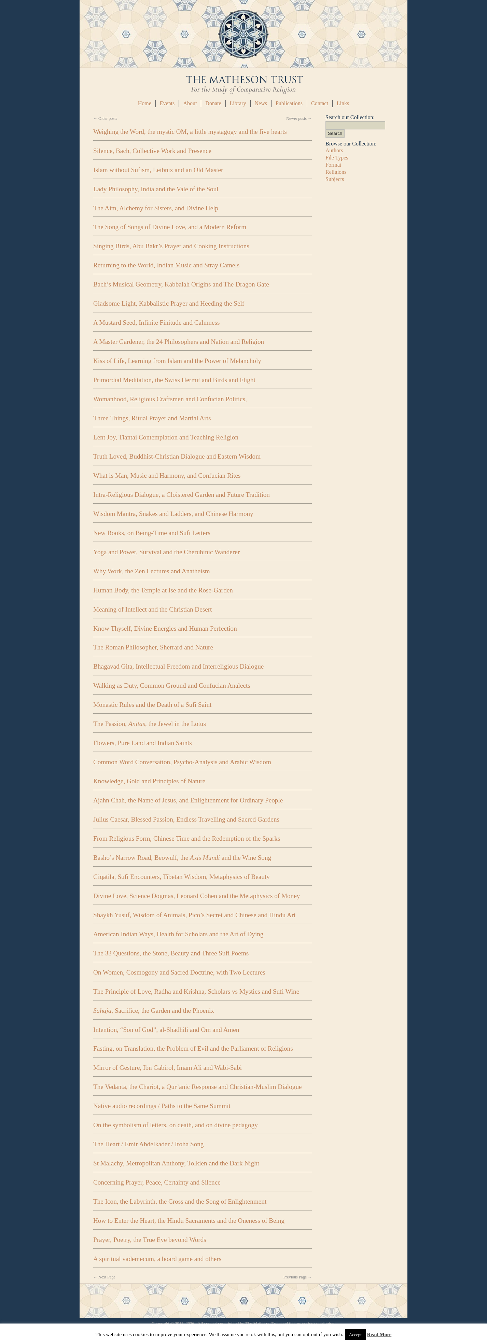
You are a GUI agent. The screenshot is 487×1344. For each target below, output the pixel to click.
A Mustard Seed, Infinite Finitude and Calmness (156, 322)
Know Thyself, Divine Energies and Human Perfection (165, 628)
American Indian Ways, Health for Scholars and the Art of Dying (178, 934)
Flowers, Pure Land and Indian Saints (142, 742)
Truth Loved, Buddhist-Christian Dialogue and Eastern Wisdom (177, 456)
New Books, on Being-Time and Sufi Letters (151, 532)
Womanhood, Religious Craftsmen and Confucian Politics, (170, 399)
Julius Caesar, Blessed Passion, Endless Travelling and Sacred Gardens (186, 819)
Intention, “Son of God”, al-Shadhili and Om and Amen (166, 1029)
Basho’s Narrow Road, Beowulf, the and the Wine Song (182, 857)
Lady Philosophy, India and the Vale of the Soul (156, 189)
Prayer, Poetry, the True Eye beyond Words (149, 1239)
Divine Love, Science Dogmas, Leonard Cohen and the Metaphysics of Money (196, 895)
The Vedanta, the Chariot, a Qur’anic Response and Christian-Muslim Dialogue (197, 1086)
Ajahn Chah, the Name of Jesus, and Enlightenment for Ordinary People (188, 800)
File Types (336, 157)
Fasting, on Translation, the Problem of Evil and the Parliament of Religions (193, 1048)
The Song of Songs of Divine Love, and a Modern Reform (169, 226)
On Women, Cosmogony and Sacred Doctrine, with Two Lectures (179, 972)
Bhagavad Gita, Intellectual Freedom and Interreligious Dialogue (178, 666)
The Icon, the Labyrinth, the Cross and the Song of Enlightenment (179, 1201)
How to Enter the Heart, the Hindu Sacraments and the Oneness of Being (188, 1220)
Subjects (334, 179)
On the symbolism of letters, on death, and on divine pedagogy (175, 1125)
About (190, 103)
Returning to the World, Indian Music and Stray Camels (166, 265)
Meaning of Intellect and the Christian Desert (152, 609)
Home (144, 103)
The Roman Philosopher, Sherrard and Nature (153, 647)
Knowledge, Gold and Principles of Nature (149, 781)
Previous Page (297, 1277)
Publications (289, 103)
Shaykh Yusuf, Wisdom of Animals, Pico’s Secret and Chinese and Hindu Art (194, 915)
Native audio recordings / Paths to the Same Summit (162, 1105)
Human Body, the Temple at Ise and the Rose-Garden (163, 590)
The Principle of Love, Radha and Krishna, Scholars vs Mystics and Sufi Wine (196, 991)
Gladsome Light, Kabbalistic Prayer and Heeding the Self (168, 303)
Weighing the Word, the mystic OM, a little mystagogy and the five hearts (190, 131)
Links (343, 103)
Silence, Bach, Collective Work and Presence (152, 150)
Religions (335, 172)
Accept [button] (355, 1334)
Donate (213, 103)
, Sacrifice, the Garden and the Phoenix (153, 1010)
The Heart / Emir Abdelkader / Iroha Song (148, 1144)
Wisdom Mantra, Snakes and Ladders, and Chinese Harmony (173, 513)
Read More (379, 1334)
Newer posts (299, 118)
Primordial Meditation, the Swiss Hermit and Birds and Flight (174, 379)
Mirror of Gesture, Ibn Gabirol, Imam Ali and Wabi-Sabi (167, 1067)
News (261, 103)
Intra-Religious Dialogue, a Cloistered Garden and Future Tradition (181, 494)
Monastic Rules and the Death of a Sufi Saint (152, 704)
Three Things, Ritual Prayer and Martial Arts (152, 418)
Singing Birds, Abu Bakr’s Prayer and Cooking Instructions (171, 246)
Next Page (104, 1277)
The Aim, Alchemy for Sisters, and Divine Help (155, 208)
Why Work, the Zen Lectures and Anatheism (151, 571)
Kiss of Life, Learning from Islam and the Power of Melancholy (177, 360)
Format (333, 165)
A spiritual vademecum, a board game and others (157, 1258)
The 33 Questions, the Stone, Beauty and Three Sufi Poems (171, 953)
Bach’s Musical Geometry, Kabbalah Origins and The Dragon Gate (181, 284)
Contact (319, 103)
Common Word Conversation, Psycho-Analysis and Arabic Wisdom (182, 762)
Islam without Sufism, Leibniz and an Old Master (158, 169)
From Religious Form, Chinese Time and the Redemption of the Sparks (186, 838)
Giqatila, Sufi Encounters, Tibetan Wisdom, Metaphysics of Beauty (181, 876)
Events (167, 103)
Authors (334, 150)
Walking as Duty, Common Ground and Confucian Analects (171, 685)
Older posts (105, 118)
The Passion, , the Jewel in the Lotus (149, 723)
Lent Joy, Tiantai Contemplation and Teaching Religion (165, 437)
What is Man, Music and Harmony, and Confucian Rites (166, 475)
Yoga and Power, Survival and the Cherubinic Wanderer (166, 552)
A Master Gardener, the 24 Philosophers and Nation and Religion (178, 341)
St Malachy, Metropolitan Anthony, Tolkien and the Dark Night (176, 1163)
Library (238, 103)
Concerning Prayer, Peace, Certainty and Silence (157, 1182)
